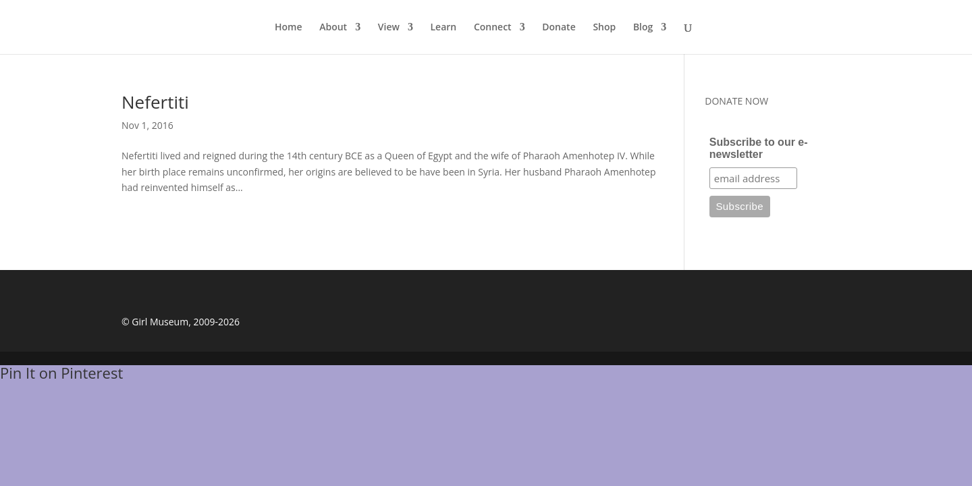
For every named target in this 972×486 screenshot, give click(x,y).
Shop (604, 27)
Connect (493, 27)
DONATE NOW (736, 100)
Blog (643, 27)
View (389, 27)
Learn (444, 27)
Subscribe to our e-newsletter (758, 148)
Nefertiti (155, 102)
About (333, 27)
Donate (558, 27)
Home (288, 27)
